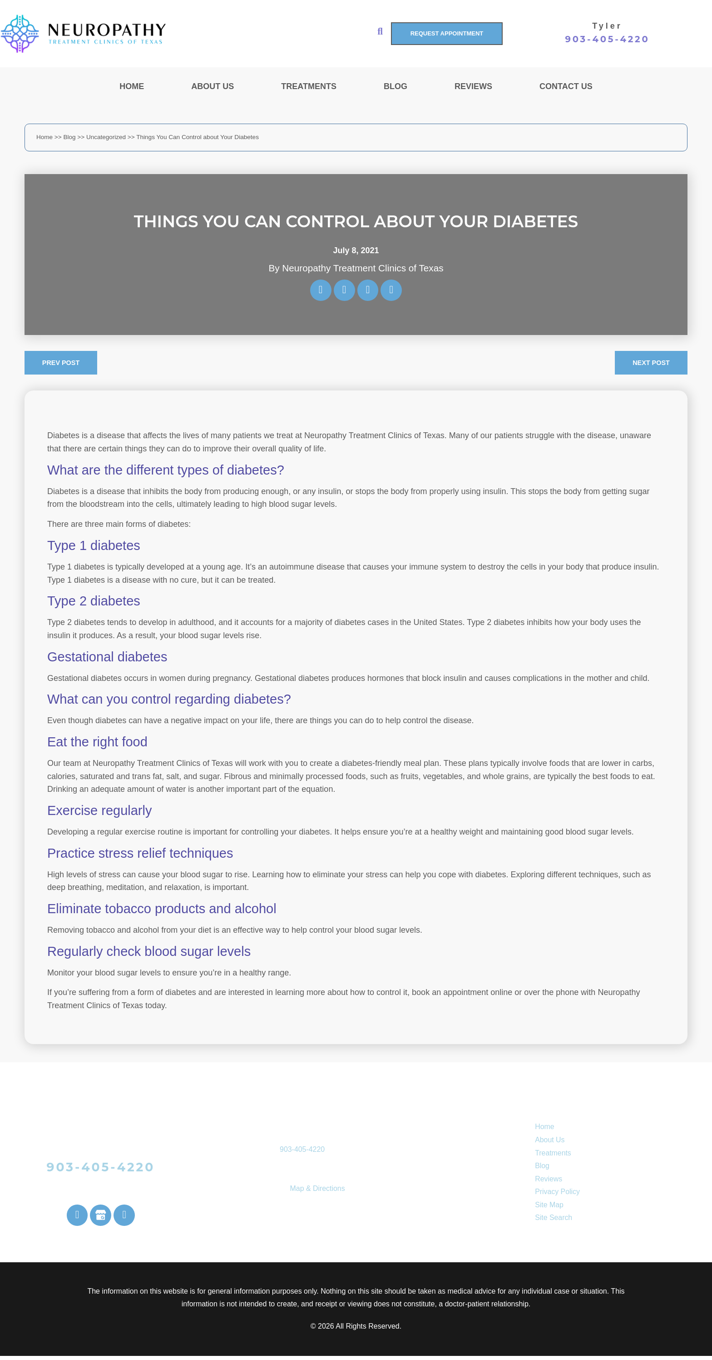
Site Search (554, 1221)
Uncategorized (106, 137)
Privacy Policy (557, 1195)
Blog (395, 86)
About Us (212, 86)
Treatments (308, 86)
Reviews (473, 86)
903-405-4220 (607, 39)
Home (131, 86)
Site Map (549, 1207)
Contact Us (566, 86)
